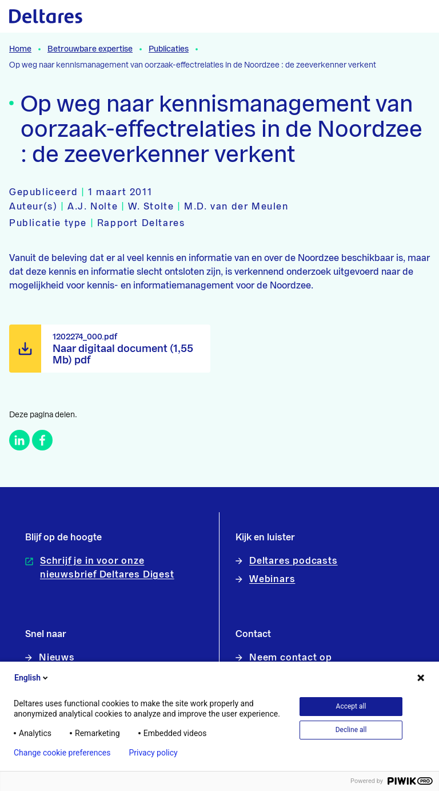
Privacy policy (153, 752)
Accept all (351, 706)
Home (20, 49)
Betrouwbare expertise (90, 49)
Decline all (351, 730)
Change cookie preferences (62, 752)
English (32, 677)
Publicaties (169, 49)
